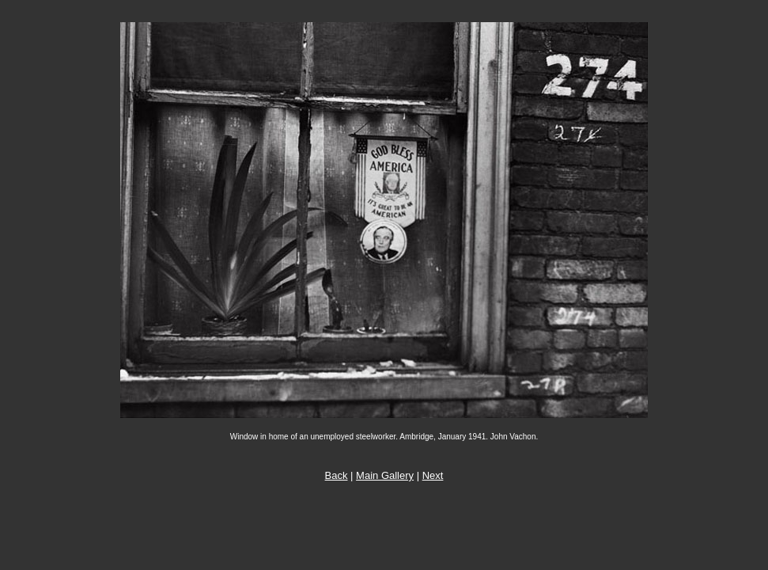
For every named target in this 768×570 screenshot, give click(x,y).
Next (433, 475)
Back (336, 475)
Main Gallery (385, 475)
